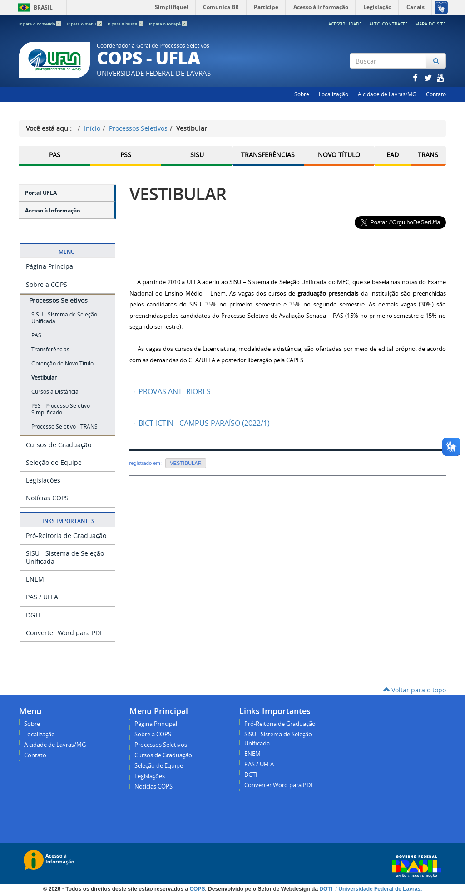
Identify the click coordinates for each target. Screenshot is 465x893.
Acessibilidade (345, 23)
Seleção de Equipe (54, 462)
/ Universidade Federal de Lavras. (378, 888)
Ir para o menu (85, 23)
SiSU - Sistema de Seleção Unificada (65, 557)
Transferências (268, 154)
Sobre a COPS (46, 284)
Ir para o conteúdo (40, 23)
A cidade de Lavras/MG (387, 94)
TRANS (428, 154)
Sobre (301, 94)
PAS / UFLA (42, 596)
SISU (197, 154)
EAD (392, 154)
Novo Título (339, 154)
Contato (436, 94)
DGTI (33, 614)
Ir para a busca (126, 23)
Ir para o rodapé (168, 23)
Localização (333, 94)
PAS (54, 154)
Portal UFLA (41, 193)
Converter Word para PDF (64, 632)
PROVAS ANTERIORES (170, 391)
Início (92, 128)
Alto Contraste (388, 23)
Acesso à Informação (52, 210)
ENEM (35, 579)
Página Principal (50, 266)
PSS (125, 154)
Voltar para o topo (414, 690)
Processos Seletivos (138, 128)
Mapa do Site (430, 23)
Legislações (43, 480)
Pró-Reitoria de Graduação (66, 535)
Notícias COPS (47, 497)
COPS (197, 888)
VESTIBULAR (177, 193)
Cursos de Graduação (58, 444)
